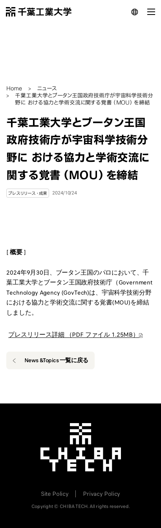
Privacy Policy (101, 493)
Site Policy (54, 493)
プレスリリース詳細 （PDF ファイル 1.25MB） (73, 334)
